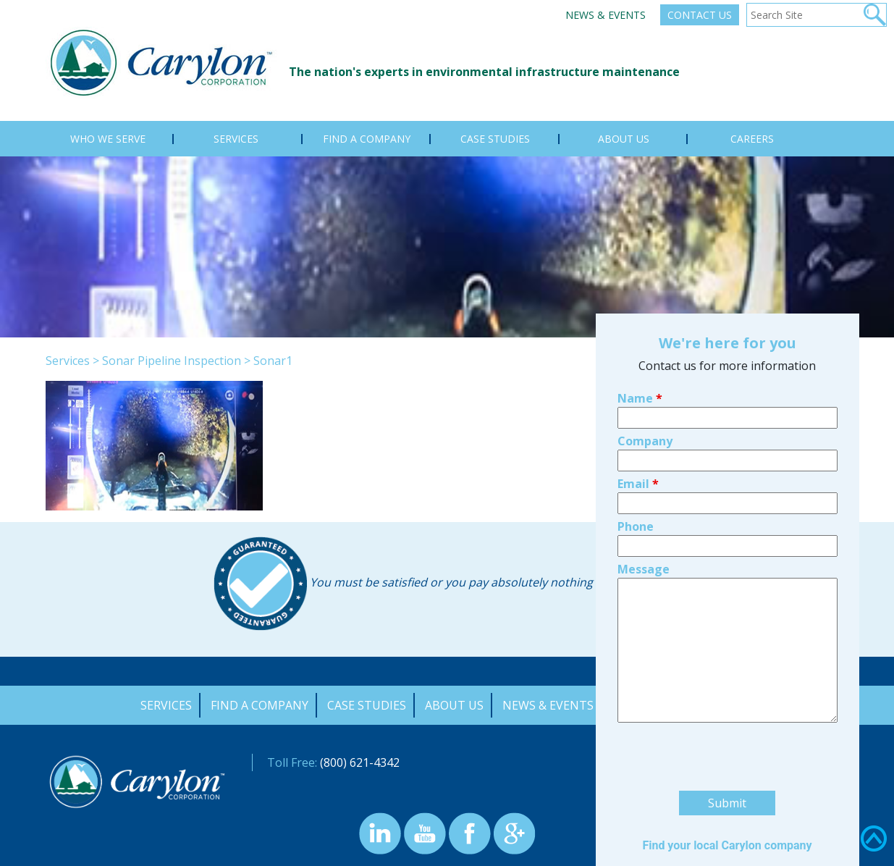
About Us (454, 705)
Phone (635, 442)
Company (644, 356)
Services (68, 361)
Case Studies (366, 705)
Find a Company (259, 705)
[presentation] (727, 674)
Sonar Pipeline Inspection (171, 361)
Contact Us (699, 15)
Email (638, 399)
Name (639, 313)
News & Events (605, 15)
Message (643, 484)
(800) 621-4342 (360, 762)
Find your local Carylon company (726, 761)
